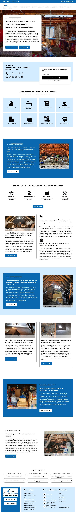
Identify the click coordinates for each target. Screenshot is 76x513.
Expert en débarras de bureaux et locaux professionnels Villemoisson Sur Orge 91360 (61, 477)
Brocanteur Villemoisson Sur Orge (14, 473)
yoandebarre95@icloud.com (67, 1)
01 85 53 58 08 (6, 1)
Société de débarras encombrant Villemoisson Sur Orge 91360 (61, 481)
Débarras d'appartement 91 (54, 6)
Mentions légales (62, 501)
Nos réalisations (62, 497)
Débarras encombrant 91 (48, 6)
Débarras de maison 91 (15, 6)
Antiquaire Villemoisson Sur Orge (38, 476)
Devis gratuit (61, 495)
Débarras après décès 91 (34, 6)
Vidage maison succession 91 (40, 6)
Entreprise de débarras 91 (69, 6)
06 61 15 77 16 (15, 1)
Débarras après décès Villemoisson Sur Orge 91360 (14, 480)
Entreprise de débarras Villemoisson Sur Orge (14, 476)
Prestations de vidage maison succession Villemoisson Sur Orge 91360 (38, 481)
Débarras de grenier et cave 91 (62, 6)
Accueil (60, 493)
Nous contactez (62, 499)
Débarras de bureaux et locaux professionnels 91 (24, 6)
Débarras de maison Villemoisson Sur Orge (61, 473)
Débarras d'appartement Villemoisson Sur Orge (38, 473)
